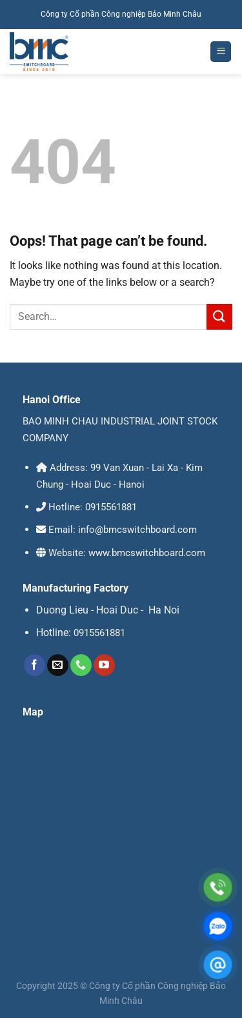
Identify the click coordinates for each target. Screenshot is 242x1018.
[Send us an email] (57, 665)
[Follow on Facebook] (34, 665)
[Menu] (220, 52)
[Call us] (81, 665)
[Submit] (219, 316)
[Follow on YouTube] (104, 665)
